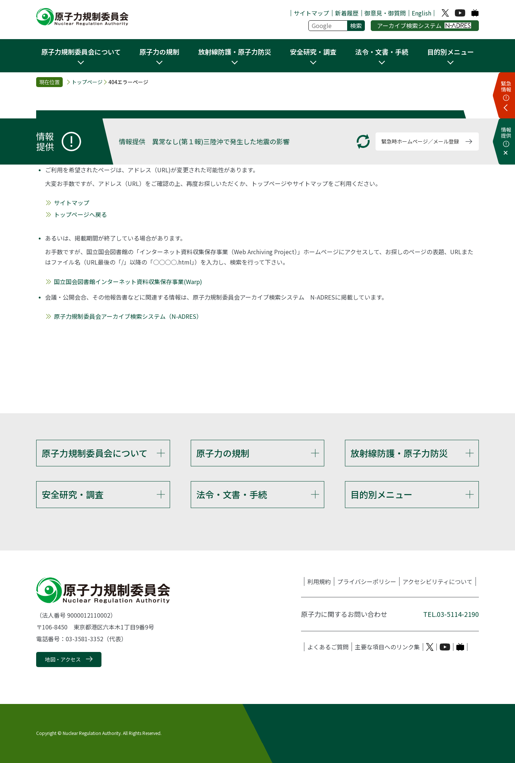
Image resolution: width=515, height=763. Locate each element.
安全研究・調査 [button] (313, 51)
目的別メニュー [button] (450, 51)
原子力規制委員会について (95, 452)
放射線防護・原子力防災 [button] (234, 51)
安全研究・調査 (73, 494)
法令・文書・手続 (231, 494)
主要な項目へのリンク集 (387, 647)
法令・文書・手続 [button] (381, 51)
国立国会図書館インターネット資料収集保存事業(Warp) (128, 281)
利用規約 (319, 581)
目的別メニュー (381, 494)
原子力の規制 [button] (159, 51)
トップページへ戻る (80, 214)
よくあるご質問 (328, 647)
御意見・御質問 (385, 12)
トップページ (87, 82)
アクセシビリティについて (437, 581)
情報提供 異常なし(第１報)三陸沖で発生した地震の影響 (204, 141)
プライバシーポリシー (366, 581)
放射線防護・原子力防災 (399, 452)
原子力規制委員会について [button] (81, 51)
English (421, 12)
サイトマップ (311, 12)
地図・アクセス (63, 659)
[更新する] (363, 141)
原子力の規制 (222, 452)
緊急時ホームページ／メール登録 (420, 141)
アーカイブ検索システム (424, 25)
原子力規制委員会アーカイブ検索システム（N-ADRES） (128, 316)
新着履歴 (347, 12)
